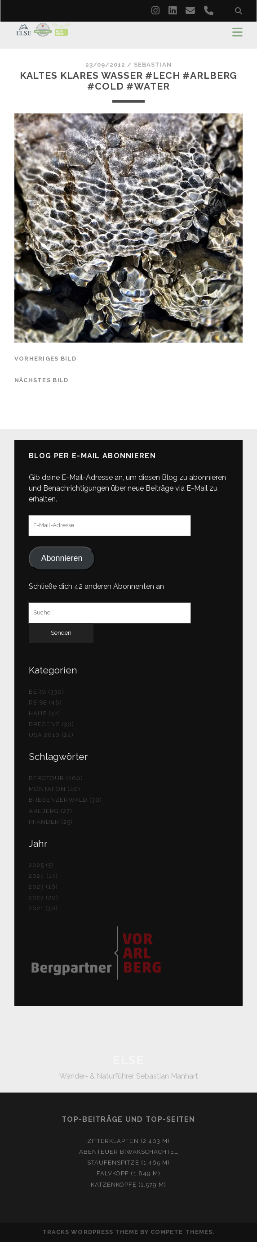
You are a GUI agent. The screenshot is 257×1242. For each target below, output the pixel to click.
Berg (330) (46, 691)
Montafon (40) (55, 789)
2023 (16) (43, 886)
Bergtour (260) (56, 778)
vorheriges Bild (45, 358)
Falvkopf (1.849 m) (128, 1173)
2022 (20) (43, 897)
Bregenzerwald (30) (65, 799)
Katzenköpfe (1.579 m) (129, 1184)
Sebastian (153, 64)
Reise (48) (45, 702)
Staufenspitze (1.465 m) (128, 1162)
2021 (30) (43, 908)
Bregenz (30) (52, 724)
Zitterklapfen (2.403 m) (128, 1141)
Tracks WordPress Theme (90, 1231)
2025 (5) (41, 865)
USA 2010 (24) (51, 735)
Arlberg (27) (51, 811)
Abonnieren (62, 558)
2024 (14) (43, 875)
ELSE (128, 1060)
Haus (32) (44, 713)
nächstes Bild (41, 380)
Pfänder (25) (51, 821)
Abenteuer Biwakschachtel (128, 1151)
